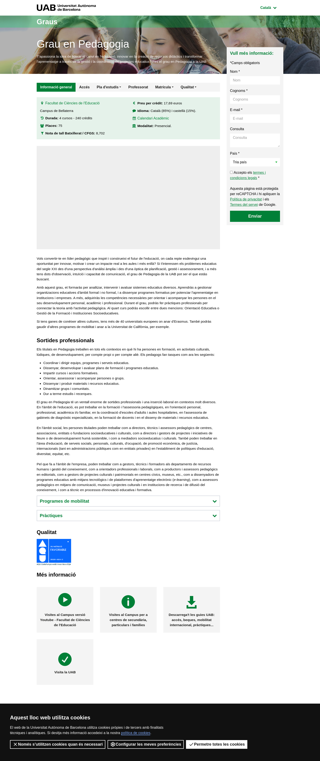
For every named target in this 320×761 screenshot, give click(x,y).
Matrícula (163, 88)
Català (271, 7)
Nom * (235, 72)
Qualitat (187, 88)
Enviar (255, 216)
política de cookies (135, 733)
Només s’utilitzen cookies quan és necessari (58, 744)
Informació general (56, 88)
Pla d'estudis (107, 88)
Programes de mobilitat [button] (128, 522)
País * (235, 154)
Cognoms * (239, 91)
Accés (84, 88)
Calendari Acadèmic (153, 120)
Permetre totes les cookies (217, 744)
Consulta (237, 130)
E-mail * (236, 110)
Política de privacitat (246, 200)
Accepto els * (248, 175)
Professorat (138, 88)
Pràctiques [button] (128, 536)
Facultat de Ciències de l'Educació (72, 105)
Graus (48, 21)
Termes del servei (244, 205)
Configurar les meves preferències (145, 744)
